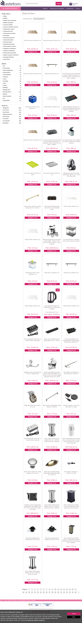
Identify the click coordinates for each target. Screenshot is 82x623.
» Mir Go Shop (5, 116)
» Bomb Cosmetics (6, 96)
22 (35, 592)
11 (58, 589)
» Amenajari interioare (7, 57)
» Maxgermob (5, 107)
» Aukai (3, 83)
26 (46, 592)
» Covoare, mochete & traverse (9, 27)
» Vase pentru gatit (6, 42)
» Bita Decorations (6, 91)
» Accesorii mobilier (7, 24)
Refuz (73, 617)
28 (52, 592)
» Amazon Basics (5, 72)
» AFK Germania (5, 68)
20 (29, 592)
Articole (9, 600)
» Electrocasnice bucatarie (8, 52)
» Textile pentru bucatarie (8, 33)
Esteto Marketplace (22, 600)
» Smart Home (5, 59)
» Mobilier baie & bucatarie (8, 20)
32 (64, 592)
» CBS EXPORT (5, 100)
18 (23, 592)
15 (69, 589)
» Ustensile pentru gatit (7, 44)
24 (40, 592)
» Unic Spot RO (5, 120)
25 (43, 592)
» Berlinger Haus (5, 89)
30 (58, 592)
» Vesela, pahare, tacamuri (8, 46)
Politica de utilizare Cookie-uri (36, 620)
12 (61, 589)
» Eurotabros (4, 123)
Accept (73, 613)
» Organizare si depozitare (8, 48)
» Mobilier (4, 18)
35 (72, 592)
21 (32, 592)
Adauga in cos (32, 51)
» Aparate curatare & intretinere (10, 55)
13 (63, 589)
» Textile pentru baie (7, 31)
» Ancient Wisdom (6, 74)
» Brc (3, 98)
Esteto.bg (33, 600)
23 (37, 592)
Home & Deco (6, 14)
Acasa (5, 600)
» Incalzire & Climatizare (8, 50)
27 (49, 592)
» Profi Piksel (5, 118)
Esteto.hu (28, 600)
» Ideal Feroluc (5, 112)
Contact (78, 8)
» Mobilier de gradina (7, 22)
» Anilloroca (4, 76)
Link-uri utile (14, 600)
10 (55, 589)
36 (75, 592)
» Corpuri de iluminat (7, 39)
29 (55, 592)
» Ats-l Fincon (5, 110)
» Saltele (4, 16)
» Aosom (3, 79)
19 (26, 592)
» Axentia (4, 85)
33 (66, 592)
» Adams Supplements (7, 70)
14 (66, 589)
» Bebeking (4, 87)
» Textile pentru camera (7, 29)
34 (69, 592)
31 (61, 592)
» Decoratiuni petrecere (7, 37)
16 (72, 589)
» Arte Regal (4, 81)
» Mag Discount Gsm (6, 114)
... (78, 592)
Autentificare (69, 8)
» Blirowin (4, 94)
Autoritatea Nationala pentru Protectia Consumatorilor (41, 608)
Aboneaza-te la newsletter (57, 8)
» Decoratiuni (5, 35)
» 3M (2, 66)
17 (75, 589)
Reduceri (45, 8)
